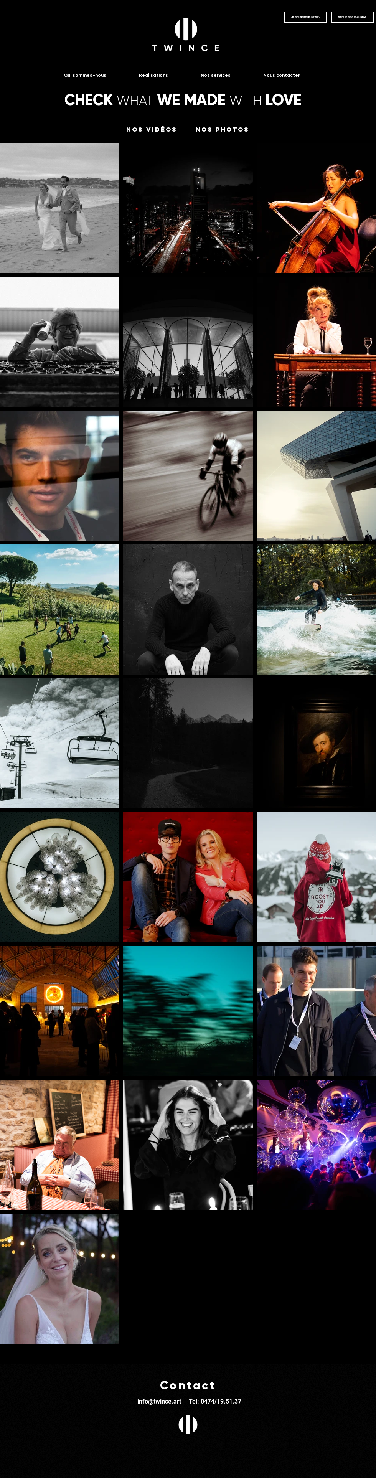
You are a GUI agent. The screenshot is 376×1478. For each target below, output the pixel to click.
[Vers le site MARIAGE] (352, 17)
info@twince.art (159, 1401)
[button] (305, 17)
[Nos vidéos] (151, 129)
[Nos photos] (222, 129)
